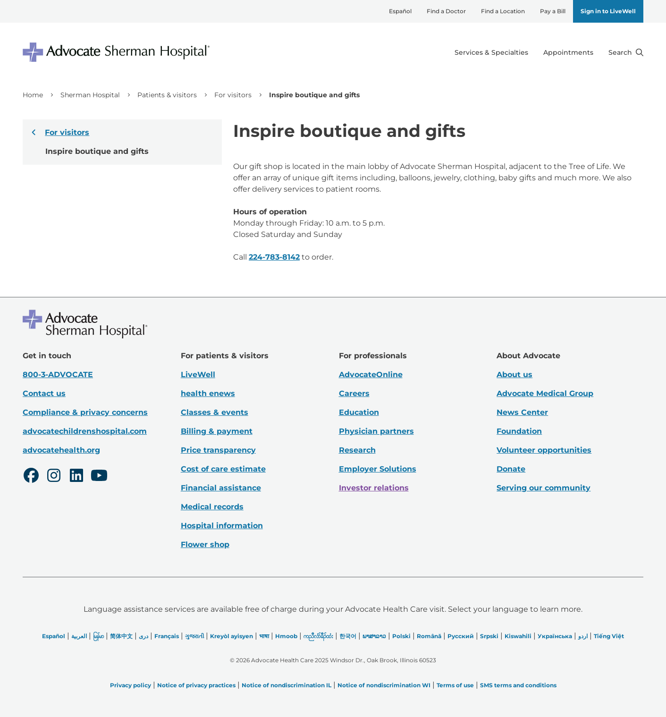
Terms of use (455, 685)
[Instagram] (53, 476)
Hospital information (222, 525)
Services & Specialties (491, 52)
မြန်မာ (98, 636)
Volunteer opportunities (544, 450)
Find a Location (503, 11)
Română (429, 636)
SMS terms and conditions (518, 685)
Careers (354, 393)
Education (359, 412)
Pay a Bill (552, 11)
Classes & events (214, 412)
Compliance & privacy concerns (85, 412)
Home (33, 95)
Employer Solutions (377, 468)
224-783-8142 (274, 257)
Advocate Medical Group (545, 393)
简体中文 (121, 636)
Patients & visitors (167, 95)
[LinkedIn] (76, 476)
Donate (511, 468)
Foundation (519, 431)
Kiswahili (518, 636)
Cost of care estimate (223, 468)
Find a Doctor (446, 11)
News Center (522, 412)
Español (400, 11)
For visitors (233, 95)
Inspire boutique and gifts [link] (314, 95)
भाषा (264, 636)
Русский (460, 636)
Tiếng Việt (609, 636)
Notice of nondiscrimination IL (286, 685)
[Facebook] (31, 476)
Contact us (44, 393)
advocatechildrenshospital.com (85, 431)
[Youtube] (99, 476)
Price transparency (218, 450)
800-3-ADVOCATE (58, 374)
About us (514, 374)
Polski (401, 636)
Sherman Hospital (90, 95)
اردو (583, 636)
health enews (208, 393)
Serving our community (543, 487)
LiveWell (198, 374)
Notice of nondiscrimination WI (383, 685)
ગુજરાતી (194, 636)
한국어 (347, 636)
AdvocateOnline (371, 374)
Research (357, 450)
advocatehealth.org (61, 450)
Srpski (489, 636)
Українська (555, 636)
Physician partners (376, 431)
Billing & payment (217, 431)
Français (166, 636)
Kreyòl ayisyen (231, 636)
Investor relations (374, 487)
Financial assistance (221, 487)
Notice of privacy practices (196, 685)
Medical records (212, 506)
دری (143, 636)
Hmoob (286, 636)
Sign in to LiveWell (608, 11)
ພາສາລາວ (374, 636)
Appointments (568, 52)
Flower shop (205, 544)
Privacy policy (130, 685)
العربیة (79, 636)
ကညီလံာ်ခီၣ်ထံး (318, 636)
